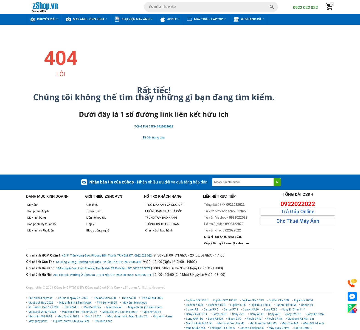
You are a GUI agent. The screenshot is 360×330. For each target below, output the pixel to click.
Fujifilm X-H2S (216, 305)
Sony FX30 (270, 309)
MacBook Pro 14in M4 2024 (79, 311)
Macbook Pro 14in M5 (263, 323)
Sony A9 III (256, 314)
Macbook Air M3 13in (300, 318)
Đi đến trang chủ (154, 137)
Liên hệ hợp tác (96, 217)
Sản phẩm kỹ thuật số (41, 224)
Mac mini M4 (290, 323)
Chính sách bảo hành (159, 230)
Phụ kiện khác (103, 321)
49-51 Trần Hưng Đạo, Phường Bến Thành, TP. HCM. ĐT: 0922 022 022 (107, 255)
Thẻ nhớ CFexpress (40, 298)
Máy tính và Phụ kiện (40, 230)
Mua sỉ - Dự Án (223, 237)
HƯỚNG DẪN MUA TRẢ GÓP (163, 211)
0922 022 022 (305, 7)
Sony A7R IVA (315, 314)
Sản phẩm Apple (38, 211)
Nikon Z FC (235, 318)
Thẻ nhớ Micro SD (105, 298)
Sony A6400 (215, 318)
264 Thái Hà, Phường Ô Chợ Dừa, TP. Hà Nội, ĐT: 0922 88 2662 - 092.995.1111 (103, 274)
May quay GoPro (279, 328)
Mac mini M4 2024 (40, 316)
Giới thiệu (92, 204)
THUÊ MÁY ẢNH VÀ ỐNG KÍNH (165, 204)
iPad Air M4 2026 (152, 298)
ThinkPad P (71, 307)
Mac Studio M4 (195, 328)
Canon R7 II (230, 309)
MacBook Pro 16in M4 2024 (119, 311)
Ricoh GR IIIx (274, 318)
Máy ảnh (32, 204)
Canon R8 (192, 309)
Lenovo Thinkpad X (252, 328)
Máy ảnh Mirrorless (135, 302)
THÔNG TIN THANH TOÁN (162, 224)
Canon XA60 (251, 309)
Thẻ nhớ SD (129, 298)
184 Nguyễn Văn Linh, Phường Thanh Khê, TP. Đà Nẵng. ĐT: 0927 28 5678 (103, 268)
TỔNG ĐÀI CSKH (154, 126)
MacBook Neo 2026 (40, 302)
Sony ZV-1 (238, 314)
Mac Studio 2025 (68, 316)
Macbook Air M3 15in (199, 323)
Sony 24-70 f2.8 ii (197, 314)
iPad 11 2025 (93, 316)
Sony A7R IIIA (194, 318)
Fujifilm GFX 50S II (197, 300)
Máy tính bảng (36, 217)
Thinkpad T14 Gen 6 (222, 328)
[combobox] (211, 7)
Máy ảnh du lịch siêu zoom (145, 307)
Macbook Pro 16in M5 (231, 323)
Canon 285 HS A (286, 305)
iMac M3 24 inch (313, 323)
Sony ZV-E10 (293, 314)
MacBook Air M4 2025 (42, 311)
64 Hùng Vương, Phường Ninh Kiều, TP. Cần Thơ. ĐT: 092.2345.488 (98, 262)
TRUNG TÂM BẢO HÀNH (161, 217)
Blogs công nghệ (97, 230)
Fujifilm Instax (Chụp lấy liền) (71, 321)
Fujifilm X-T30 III (260, 305)
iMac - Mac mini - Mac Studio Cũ (127, 316)
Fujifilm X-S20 (194, 305)
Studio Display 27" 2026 (73, 298)
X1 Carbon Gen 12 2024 (43, 307)
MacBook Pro (92, 307)
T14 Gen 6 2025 (107, 302)
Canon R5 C (210, 309)
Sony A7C (274, 314)
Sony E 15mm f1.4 (293, 309)
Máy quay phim (38, 321)
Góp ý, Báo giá (226, 243)
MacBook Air (114, 307)
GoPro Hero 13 (303, 328)
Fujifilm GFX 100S (253, 300)
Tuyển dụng (93, 211)
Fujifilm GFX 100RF (225, 300)
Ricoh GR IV (254, 318)
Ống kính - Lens (162, 316)
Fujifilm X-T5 (238, 305)
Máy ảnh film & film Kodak (75, 302)
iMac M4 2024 (152, 311)
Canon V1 (307, 305)
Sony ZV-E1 (220, 314)
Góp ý (90, 224)
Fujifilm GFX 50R (279, 300)
